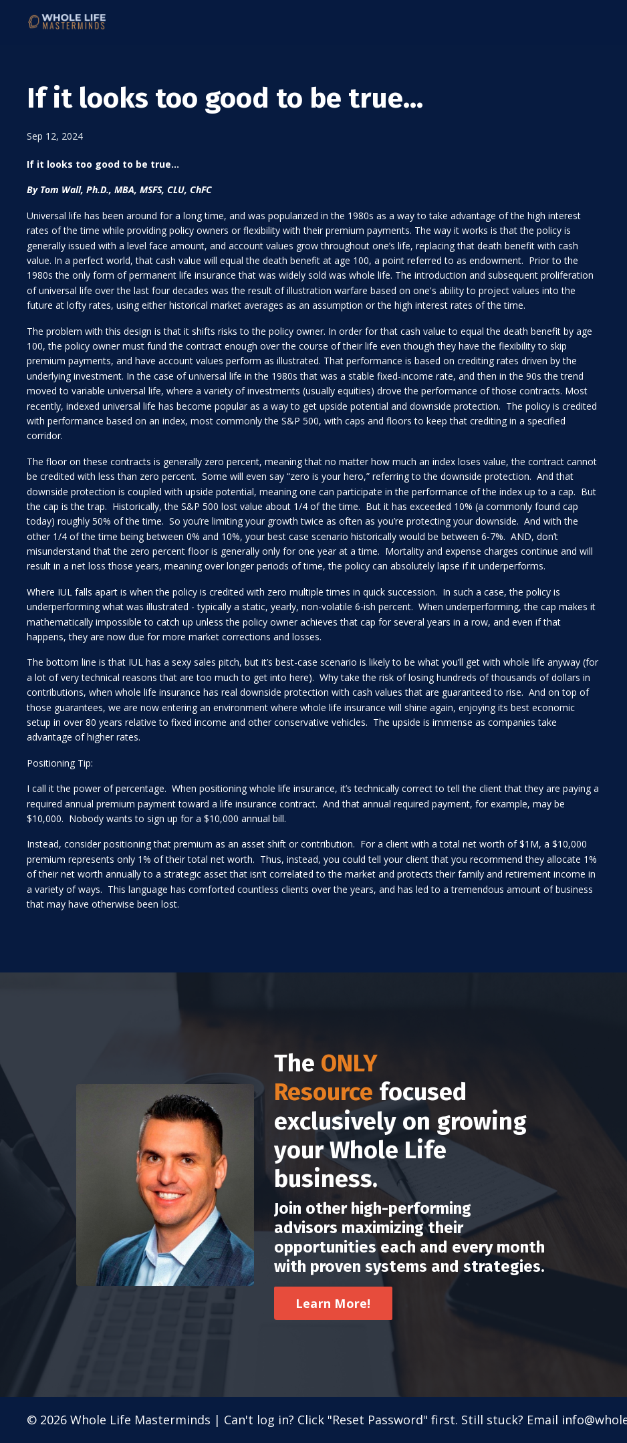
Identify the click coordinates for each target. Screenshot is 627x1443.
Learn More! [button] (333, 1303)
